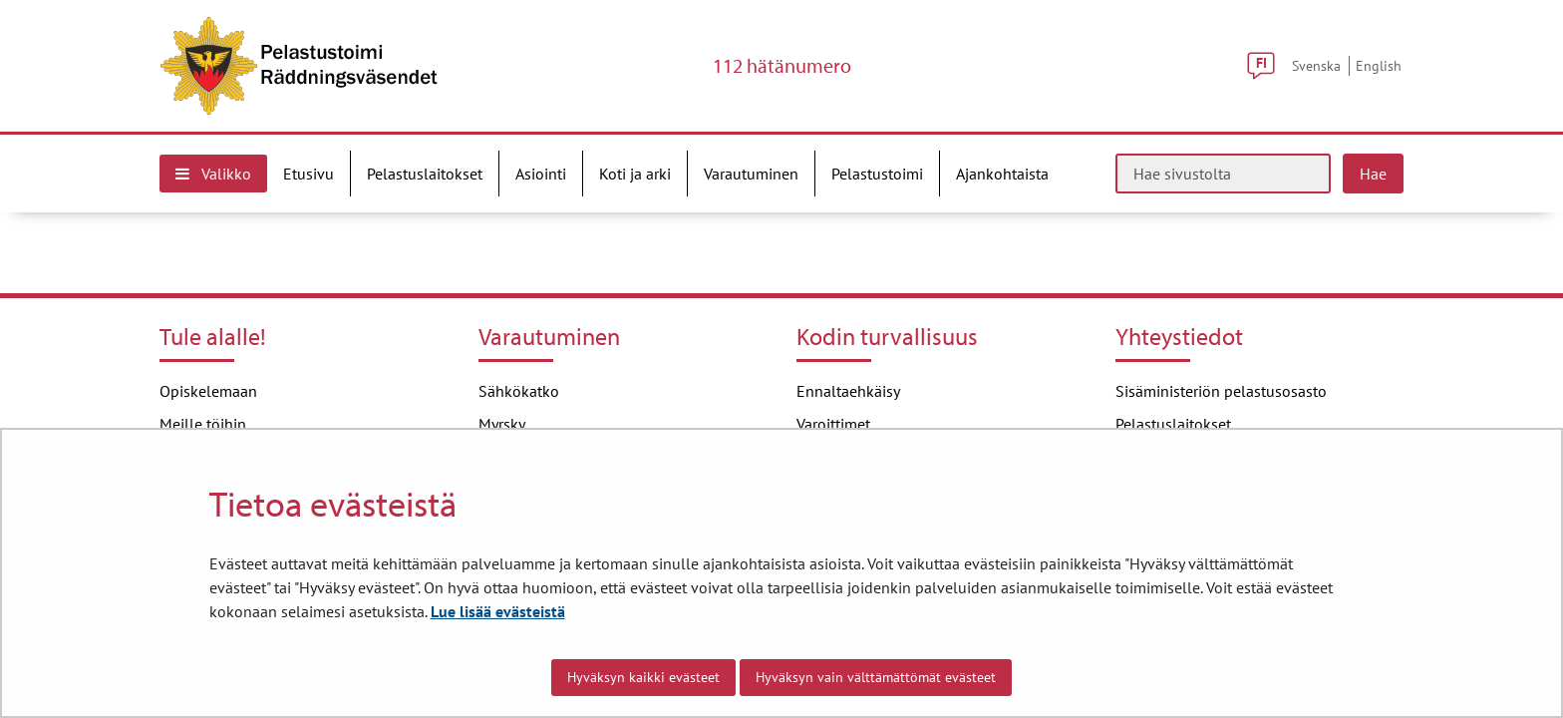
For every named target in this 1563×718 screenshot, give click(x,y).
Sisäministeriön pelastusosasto (1221, 391)
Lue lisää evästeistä (498, 611)
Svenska (1316, 65)
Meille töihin (202, 424)
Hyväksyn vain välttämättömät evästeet (876, 677)
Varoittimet (833, 424)
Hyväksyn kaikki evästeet (643, 677)
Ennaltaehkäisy (848, 391)
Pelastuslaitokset (1173, 424)
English (1379, 65)
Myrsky (501, 424)
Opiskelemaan (208, 391)
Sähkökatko (518, 391)
